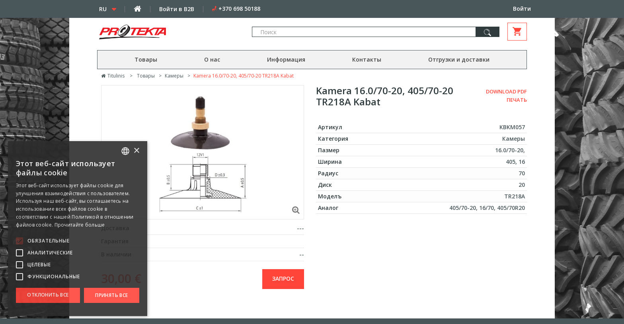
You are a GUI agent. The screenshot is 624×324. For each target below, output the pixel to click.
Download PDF (506, 91)
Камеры (174, 75)
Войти (522, 8)
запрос (283, 278)
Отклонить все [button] (47, 294)
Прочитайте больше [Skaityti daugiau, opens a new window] (80, 224)
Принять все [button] (111, 295)
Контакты (366, 59)
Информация (286, 59)
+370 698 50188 (239, 8)
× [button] (136, 151)
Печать (517, 100)
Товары (146, 59)
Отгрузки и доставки (458, 59)
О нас (212, 59)
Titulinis (113, 75)
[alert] (77, 228)
